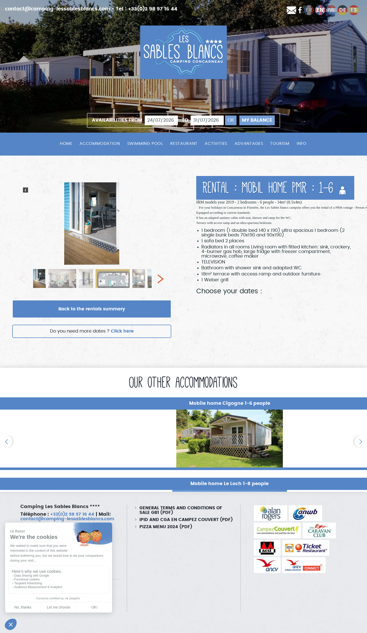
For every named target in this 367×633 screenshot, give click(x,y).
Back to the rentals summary (92, 309)
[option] (61, 438)
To (185, 120)
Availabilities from (117, 120)
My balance (257, 120)
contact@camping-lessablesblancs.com (60, 8)
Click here (122, 331)
